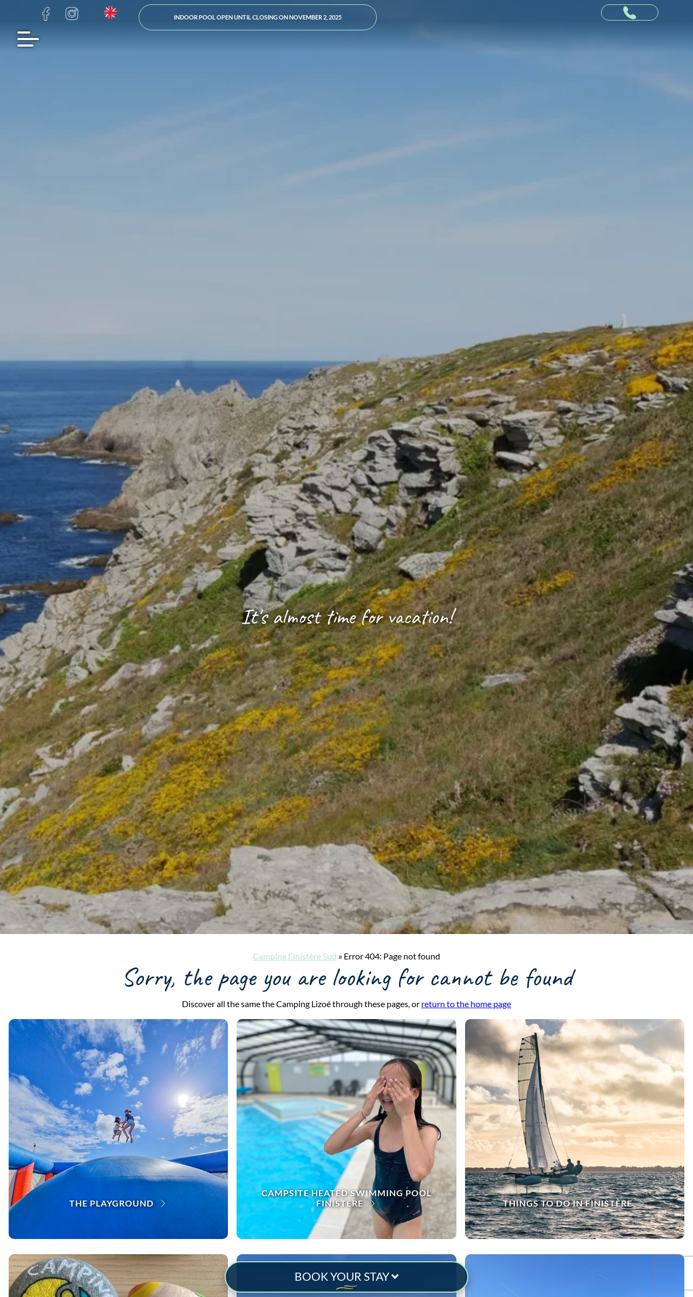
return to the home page (466, 1003)
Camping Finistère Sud (295, 956)
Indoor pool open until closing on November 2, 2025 (258, 17)
